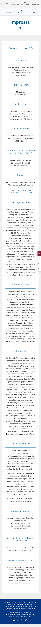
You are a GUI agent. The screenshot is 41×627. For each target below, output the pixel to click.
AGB (10, 616)
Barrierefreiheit (18, 616)
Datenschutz (27, 612)
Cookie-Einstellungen (28, 614)
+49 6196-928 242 (24, 193)
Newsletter (4, 4)
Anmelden (35, 4)
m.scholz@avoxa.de (23, 190)
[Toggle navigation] (34, 11)
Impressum (27, 616)
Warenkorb (15, 4)
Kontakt (11, 612)
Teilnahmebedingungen (13, 614)
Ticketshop (25, 4)
